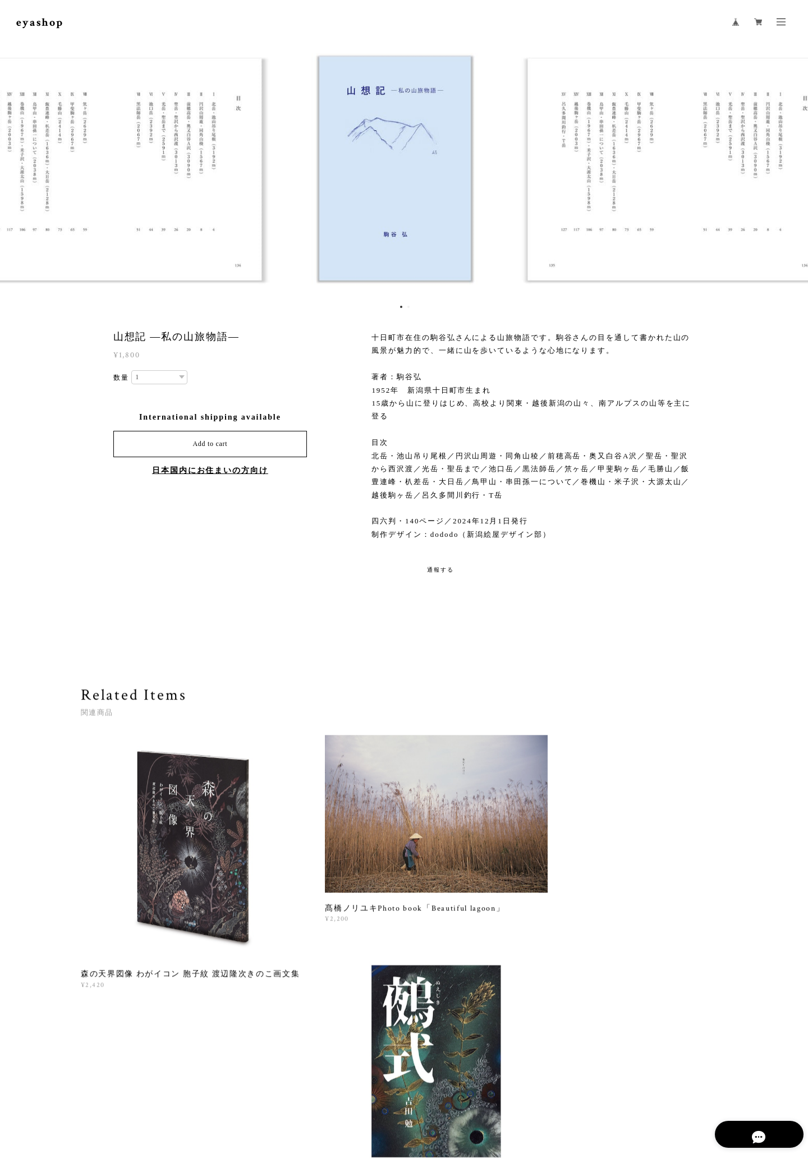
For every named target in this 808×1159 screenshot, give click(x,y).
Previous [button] (16, 171)
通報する (440, 570)
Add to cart (209, 444)
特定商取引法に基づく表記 (236, 1092)
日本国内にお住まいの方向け (210, 470)
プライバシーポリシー (150, 1092)
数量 (121, 377)
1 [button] (401, 307)
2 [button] (408, 307)
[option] (404, 171)
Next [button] (791, 171)
